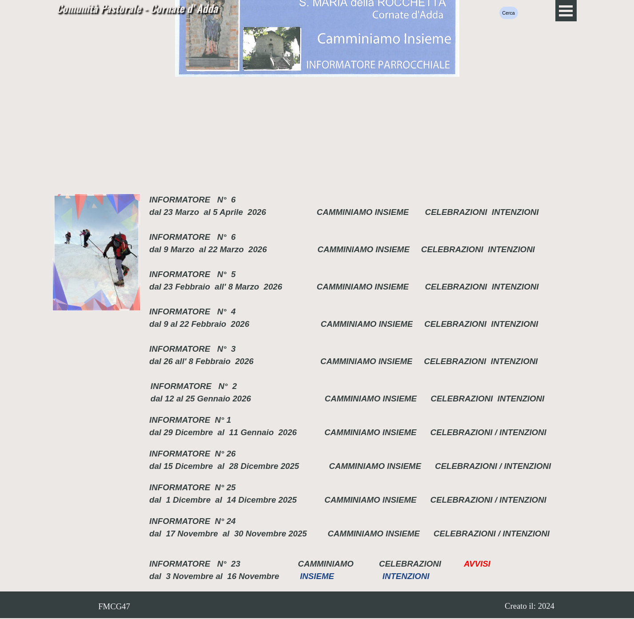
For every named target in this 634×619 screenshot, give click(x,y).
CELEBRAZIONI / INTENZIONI (487, 432)
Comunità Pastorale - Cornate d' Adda (137, 8)
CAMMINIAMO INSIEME (363, 212)
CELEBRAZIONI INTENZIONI (481, 212)
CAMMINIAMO (329, 563)
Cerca (508, 13)
